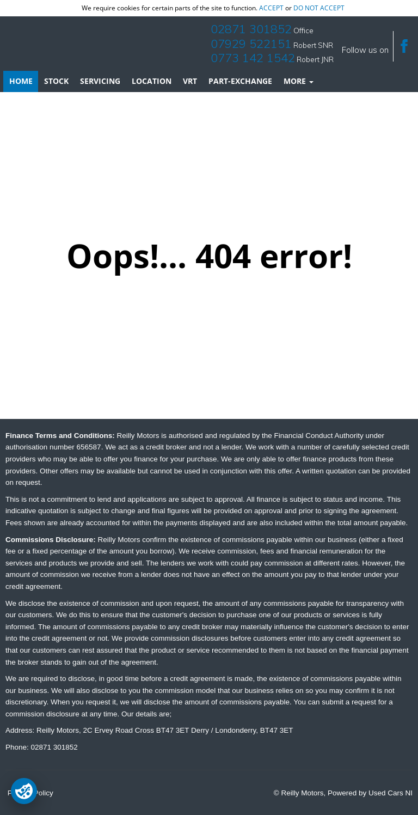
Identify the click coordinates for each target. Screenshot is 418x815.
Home (21, 81)
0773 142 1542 (253, 57)
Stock (56, 81)
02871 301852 (251, 29)
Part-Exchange (240, 81)
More (299, 81)
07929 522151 (251, 43)
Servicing (100, 81)
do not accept (319, 8)
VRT (190, 81)
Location (151, 81)
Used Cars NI (390, 793)
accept (271, 8)
